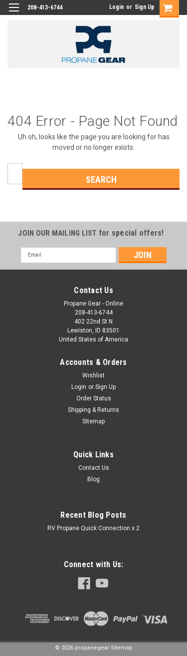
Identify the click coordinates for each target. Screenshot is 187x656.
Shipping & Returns (93, 409)
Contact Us (93, 467)
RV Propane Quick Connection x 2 (93, 528)
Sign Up (145, 6)
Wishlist (93, 375)
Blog (93, 479)
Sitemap (93, 421)
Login (116, 6)
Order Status (93, 398)
